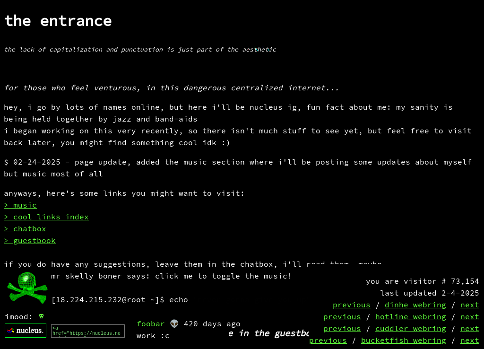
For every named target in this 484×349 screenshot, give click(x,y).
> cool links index (46, 217)
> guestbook (30, 241)
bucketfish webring (403, 341)
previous (352, 305)
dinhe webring (415, 305)
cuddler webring (410, 329)
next (469, 305)
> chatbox (25, 229)
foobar (151, 324)
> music (20, 205)
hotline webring (410, 317)
